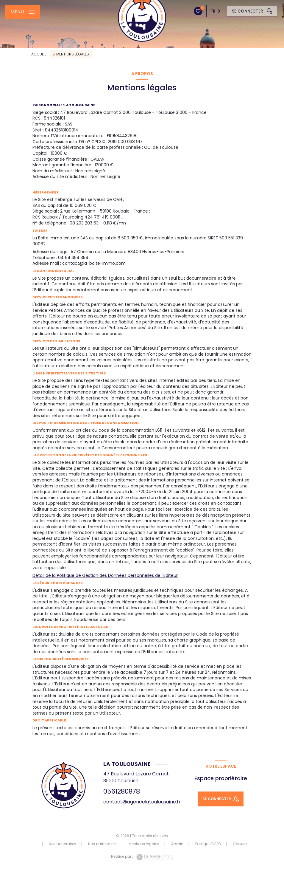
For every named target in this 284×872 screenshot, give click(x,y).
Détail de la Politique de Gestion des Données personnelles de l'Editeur (105, 575)
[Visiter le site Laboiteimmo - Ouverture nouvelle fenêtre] (153, 857)
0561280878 (121, 791)
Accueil (38, 54)
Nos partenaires (102, 843)
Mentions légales (144, 843)
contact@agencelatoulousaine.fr (142, 801)
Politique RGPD (208, 843)
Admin (177, 843)
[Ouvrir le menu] (22, 12)
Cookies (240, 844)
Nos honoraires (62, 843)
